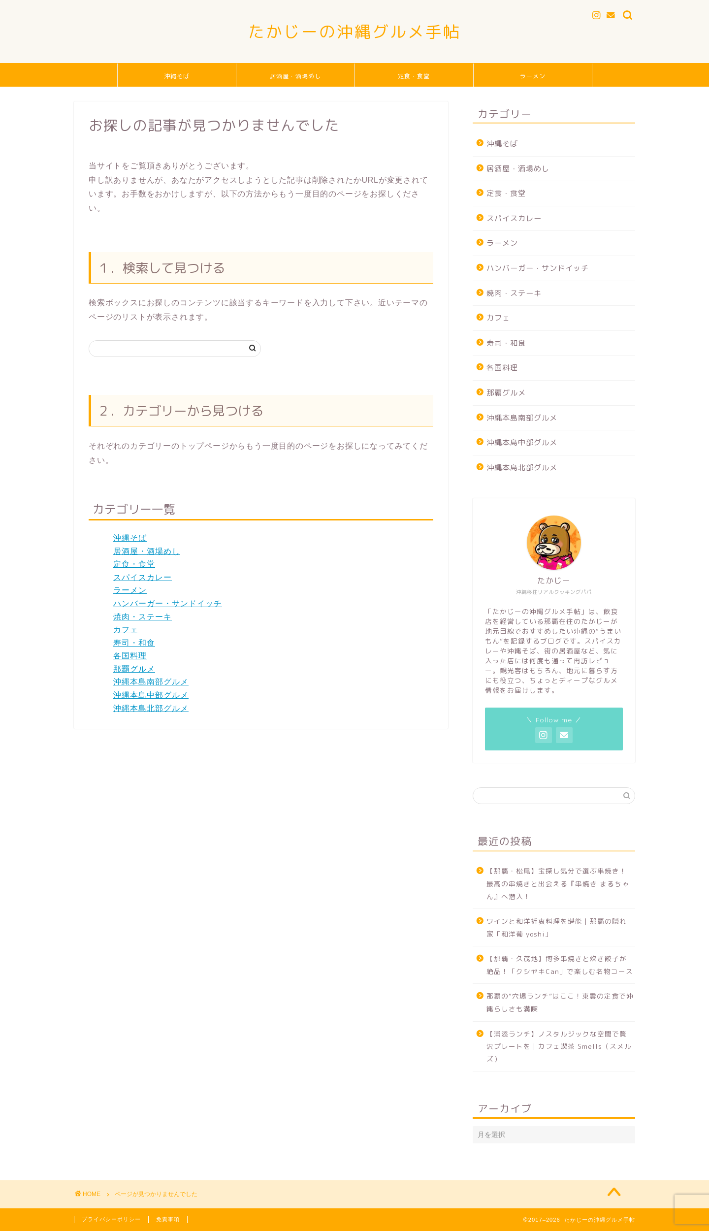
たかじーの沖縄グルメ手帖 (354, 31)
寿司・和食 (134, 643)
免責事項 (168, 1219)
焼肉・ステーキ (142, 617)
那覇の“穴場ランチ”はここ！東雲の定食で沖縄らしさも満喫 (560, 1002)
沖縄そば (177, 76)
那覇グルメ (134, 669)
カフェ (125, 629)
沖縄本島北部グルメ (151, 708)
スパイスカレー (142, 577)
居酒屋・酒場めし (295, 76)
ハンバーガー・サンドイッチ (167, 603)
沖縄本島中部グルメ (151, 695)
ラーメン (533, 76)
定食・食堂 (414, 76)
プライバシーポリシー (111, 1219)
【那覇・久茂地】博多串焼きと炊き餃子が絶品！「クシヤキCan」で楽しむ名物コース (559, 965)
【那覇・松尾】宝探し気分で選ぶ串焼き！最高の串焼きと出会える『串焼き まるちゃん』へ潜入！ (557, 883)
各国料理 (130, 655)
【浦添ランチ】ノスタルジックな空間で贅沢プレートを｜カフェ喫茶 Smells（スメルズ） (559, 1046)
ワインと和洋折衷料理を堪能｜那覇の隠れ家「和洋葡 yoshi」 (556, 927)
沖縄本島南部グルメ (151, 682)
